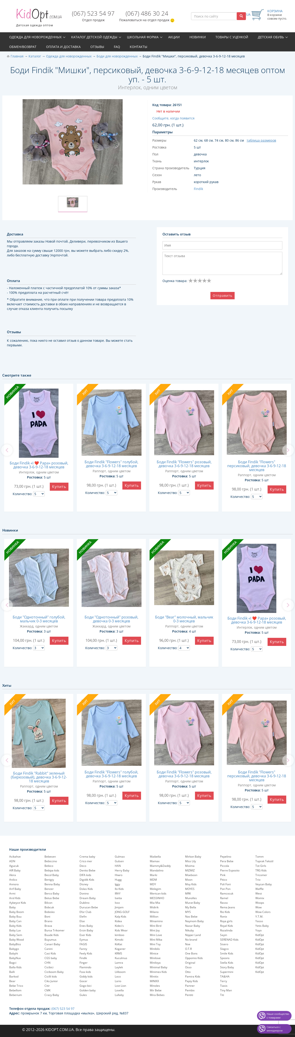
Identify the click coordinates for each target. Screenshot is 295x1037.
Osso (188, 967)
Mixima (190, 866)
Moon (188, 880)
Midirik (154, 907)
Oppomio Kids (194, 958)
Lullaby (119, 995)
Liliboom (120, 972)
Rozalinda (226, 930)
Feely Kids (86, 953)
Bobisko (49, 912)
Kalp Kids (120, 916)
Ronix (223, 916)
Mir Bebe (156, 990)
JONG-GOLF (122, 912)
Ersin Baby (86, 930)
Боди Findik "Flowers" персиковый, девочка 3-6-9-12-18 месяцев (256, 465)
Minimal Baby (158, 967)
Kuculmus (121, 958)
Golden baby (88, 990)
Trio (257, 880)
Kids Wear (121, 930)
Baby (12, 907)
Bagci (12, 963)
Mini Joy (155, 930)
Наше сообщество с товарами (278, 1015)
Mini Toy (155, 944)
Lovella (119, 990)
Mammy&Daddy (160, 866)
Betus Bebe (51, 898)
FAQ (117, 47)
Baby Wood (16, 940)
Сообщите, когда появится (173, 118)
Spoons (225, 958)
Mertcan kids (158, 893)
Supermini (226, 972)
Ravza (224, 903)
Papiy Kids (191, 981)
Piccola (224, 866)
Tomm (259, 857)
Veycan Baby (263, 884)
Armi (12, 893)
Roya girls (226, 921)
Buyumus (50, 940)
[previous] (7, 450)
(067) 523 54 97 (93, 13)
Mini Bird (155, 926)
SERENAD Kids (229, 940)
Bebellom (15, 990)
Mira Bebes (157, 995)
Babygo (14, 949)
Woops (259, 903)
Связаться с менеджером (275, 1028)
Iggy (117, 884)
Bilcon (48, 903)
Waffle (259, 889)
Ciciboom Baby (54, 972)
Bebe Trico (16, 986)
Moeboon (191, 875)
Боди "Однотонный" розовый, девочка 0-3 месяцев (111, 619)
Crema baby (87, 857)
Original (190, 963)
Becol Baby (51, 875)
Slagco (224, 949)
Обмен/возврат (22, 47)
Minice (154, 953)
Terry (223, 981)
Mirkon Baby (193, 857)
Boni (47, 916)
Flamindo (85, 967)
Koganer (120, 949)
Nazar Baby (192, 926)
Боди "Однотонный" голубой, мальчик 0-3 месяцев (39, 619)
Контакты (138, 47)
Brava (48, 926)
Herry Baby (122, 870)
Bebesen (50, 857)
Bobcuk (49, 907)
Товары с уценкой (231, 37)
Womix (259, 898)
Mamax (154, 861)
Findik (83, 958)
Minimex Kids (158, 972)
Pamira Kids (192, 976)
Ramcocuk (226, 893)
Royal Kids (226, 926)
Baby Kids (15, 926)
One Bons (191, 953)
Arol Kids (15, 898)
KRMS (118, 953)
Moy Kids (191, 884)
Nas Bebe (191, 916)
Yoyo (258, 930)
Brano (48, 921)
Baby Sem (15, 935)
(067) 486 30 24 (147, 13)
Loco (118, 976)
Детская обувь (271, 37)
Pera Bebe (226, 861)
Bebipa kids (51, 870)
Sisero (224, 944)
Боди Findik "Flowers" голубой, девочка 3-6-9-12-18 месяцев (111, 463)
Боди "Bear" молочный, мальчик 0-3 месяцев (184, 619)
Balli (12, 972)
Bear (12, 981)
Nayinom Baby (194, 921)
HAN (118, 866)
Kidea (118, 921)
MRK (188, 893)
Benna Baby (52, 884)
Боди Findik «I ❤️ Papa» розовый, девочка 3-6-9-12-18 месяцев (39, 465)
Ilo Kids (119, 889)
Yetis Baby (262, 926)
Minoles (155, 986)
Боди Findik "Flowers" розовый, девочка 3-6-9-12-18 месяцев (184, 463)
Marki (153, 875)
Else (82, 921)
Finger (84, 963)
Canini (48, 949)
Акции (174, 37)
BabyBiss (15, 944)
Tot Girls (260, 866)
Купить (59, 486)
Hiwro (118, 875)
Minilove (155, 958)
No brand (191, 940)
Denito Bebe (87, 870)
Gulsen (119, 861)
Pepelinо (225, 857)
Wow (258, 907)
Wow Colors (263, 912)
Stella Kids (226, 963)
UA (248, 14)
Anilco (13, 880)
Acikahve (15, 857)
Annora (14, 884)
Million (154, 916)
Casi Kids (50, 953)
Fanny (83, 949)
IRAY (118, 893)
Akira (12, 875)
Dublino (84, 903)
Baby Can (15, 921)
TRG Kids (261, 870)
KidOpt (259, 935)
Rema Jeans (227, 907)
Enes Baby (86, 926)
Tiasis (223, 986)
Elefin (83, 916)
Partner (190, 986)
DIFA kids (85, 875)
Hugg (118, 880)
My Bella (190, 907)
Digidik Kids (87, 880)
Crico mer (86, 861)
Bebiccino (50, 861)
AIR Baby (15, 870)
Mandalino (156, 870)
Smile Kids (226, 953)
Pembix (190, 990)
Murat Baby (192, 903)
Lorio (118, 981)
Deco (83, 866)
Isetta (118, 898)
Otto (188, 972)
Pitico (223, 880)
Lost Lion (120, 986)
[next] (288, 450)
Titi (222, 995)
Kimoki (119, 940)
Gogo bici (85, 986)
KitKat (118, 944)
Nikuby (189, 930)
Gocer (83, 981)
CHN (47, 963)
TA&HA (225, 976)
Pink (222, 875)
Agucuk (14, 866)
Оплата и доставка (63, 47)
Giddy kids (86, 976)
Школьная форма (143, 37)
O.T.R (188, 949)
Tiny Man (226, 990)
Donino (84, 893)
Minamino (156, 921)
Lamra (119, 963)
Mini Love (156, 935)
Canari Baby (52, 944)
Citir (47, 986)
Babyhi (13, 953)
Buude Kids (51, 935)
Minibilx (155, 949)
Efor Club (85, 912)
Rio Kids (225, 912)
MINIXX (154, 981)
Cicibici (48, 967)
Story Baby (227, 967)
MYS (188, 912)
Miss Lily (190, 861)
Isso (117, 903)
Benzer (49, 889)
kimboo (119, 935)
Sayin (223, 935)
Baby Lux (15, 930)
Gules (83, 995)
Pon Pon (225, 889)
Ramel (224, 898)
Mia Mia (155, 903)
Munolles (191, 898)
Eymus (84, 940)
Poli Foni (225, 884)
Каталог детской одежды (94, 37)
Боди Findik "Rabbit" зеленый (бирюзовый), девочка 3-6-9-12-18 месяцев (39, 777)
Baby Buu (15, 916)
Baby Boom (16, 912)
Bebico (48, 866)
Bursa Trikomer (54, 930)
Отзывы (97, 47)
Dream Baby (88, 898)
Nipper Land (193, 935)
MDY (153, 884)
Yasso (259, 921)
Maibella (155, 857)
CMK (47, 990)
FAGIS (83, 944)
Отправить (222, 295)
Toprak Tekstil (264, 861)
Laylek (119, 967)
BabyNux (15, 958)
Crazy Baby (51, 995)
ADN (12, 861)
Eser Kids (85, 935)
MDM (153, 880)
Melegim (155, 889)
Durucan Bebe (89, 907)
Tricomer (261, 875)
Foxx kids (85, 972)
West (258, 893)
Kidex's (119, 926)
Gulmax (120, 857)
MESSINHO (157, 898)
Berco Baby (51, 893)
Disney (84, 884)
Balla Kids (15, 967)
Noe (187, 944)
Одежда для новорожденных (35, 37)
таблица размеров (261, 140)
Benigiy (49, 880)
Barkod (13, 976)
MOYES (190, 889)
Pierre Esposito (229, 870)
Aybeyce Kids (17, 903)
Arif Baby (15, 889)
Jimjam (119, 907)
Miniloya (155, 963)
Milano (154, 912)
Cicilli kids (50, 976)
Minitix (154, 976)
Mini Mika (156, 940)
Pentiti (189, 995)
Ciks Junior (51, 981)
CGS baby (50, 958)
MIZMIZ (190, 870)
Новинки (197, 37)
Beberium (15, 995)
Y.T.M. (259, 916)
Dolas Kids (86, 889)
